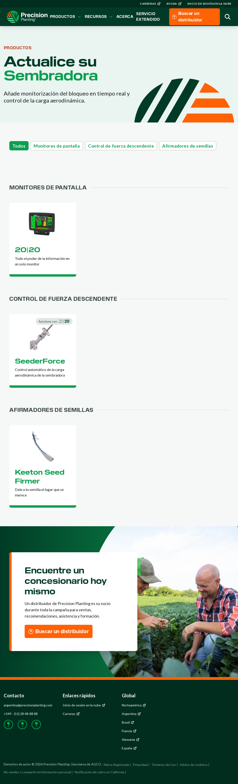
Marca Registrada (116, 765)
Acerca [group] (124, 16)
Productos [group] (66, 17)
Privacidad (140, 765)
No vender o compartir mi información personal (37, 772)
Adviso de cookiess (194, 765)
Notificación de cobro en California (99, 772)
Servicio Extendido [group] (148, 16)
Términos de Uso (163, 765)
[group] (150, 4)
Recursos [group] (99, 17)
